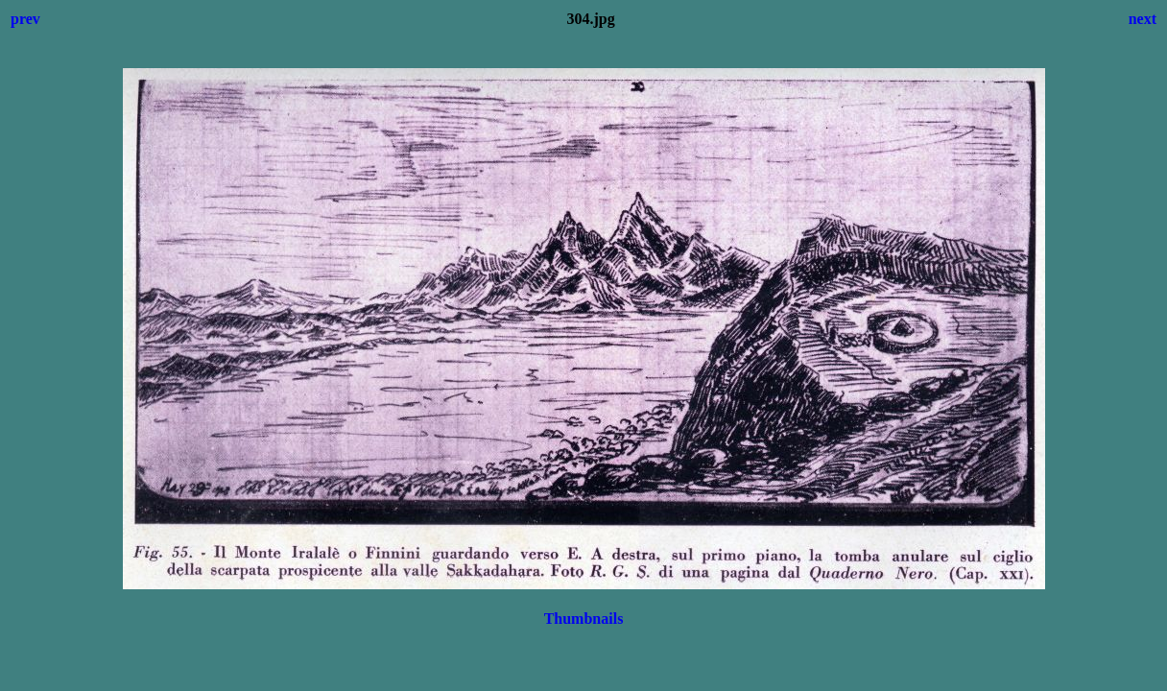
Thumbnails (584, 618)
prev (25, 19)
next (1142, 19)
